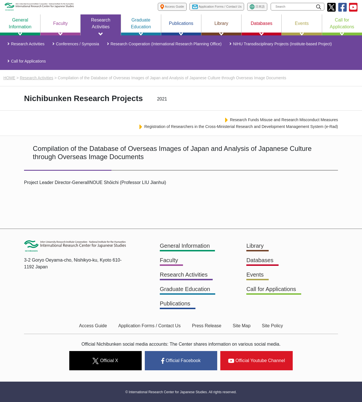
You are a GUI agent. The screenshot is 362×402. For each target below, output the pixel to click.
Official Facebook (181, 361)
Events (255, 274)
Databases (259, 260)
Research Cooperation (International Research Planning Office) (166, 44)
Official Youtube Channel (256, 360)
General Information (185, 246)
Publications (175, 303)
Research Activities (27, 44)
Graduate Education (185, 289)
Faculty (169, 260)
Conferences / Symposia (77, 44)
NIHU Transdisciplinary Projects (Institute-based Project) (282, 44)
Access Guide (93, 325)
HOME (9, 78)
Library (255, 246)
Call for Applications (28, 61)
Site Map (242, 325)
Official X (105, 361)
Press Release (206, 325)
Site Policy (272, 325)
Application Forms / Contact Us (149, 325)
